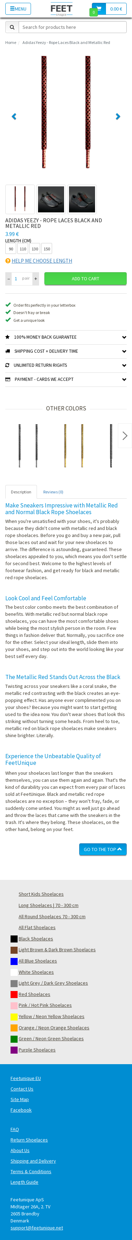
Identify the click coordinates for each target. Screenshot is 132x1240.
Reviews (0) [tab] (53, 491)
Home (10, 42)
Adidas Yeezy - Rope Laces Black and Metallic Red (66, 42)
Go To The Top (103, 849)
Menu (18, 9)
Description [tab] (21, 491)
